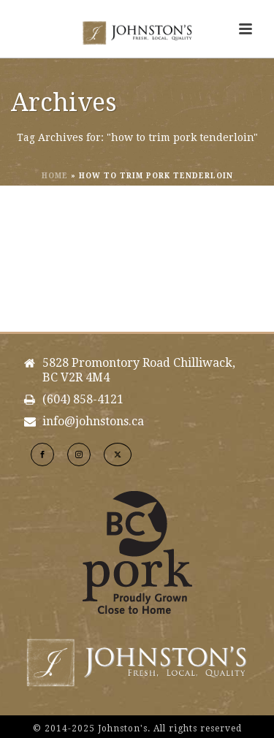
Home (55, 176)
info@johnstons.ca (93, 421)
